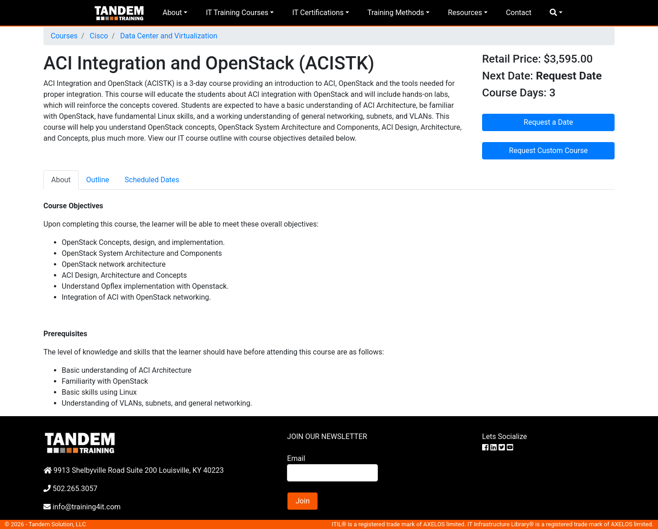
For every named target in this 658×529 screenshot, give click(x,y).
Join (303, 501)
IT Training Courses (237, 12)
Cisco (98, 36)
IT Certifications (317, 12)
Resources (465, 12)
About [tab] (61, 179)
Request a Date (548, 122)
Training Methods (395, 12)
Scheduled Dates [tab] (152, 179)
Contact (518, 12)
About (172, 12)
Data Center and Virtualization (168, 36)
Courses (64, 36)
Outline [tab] (97, 179)
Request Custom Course (548, 150)
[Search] (332, 472)
